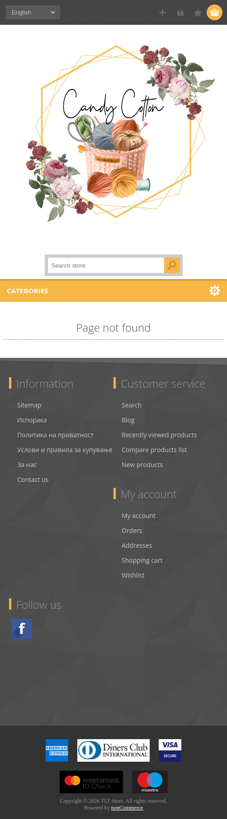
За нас (27, 455)
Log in (180, 12)
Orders (132, 521)
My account (139, 506)
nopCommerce (127, 799)
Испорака (32, 411)
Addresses (137, 536)
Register (162, 12)
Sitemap (29, 396)
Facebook (21, 620)
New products (142, 455)
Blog (128, 411)
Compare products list (154, 440)
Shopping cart (142, 551)
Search (132, 396)
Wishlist (133, 566)
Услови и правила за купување (65, 440)
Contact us (32, 470)
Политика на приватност (55, 425)
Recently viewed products (159, 425)
